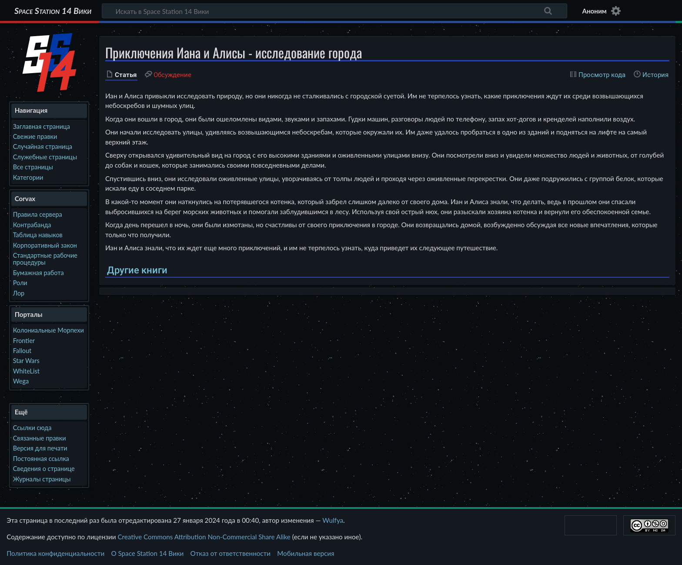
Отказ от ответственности (231, 553)
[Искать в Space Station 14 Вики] (334, 11)
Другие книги (137, 270)
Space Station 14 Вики (52, 10)
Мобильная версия (305, 553)
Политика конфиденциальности (55, 553)
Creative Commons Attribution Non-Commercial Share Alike (203, 537)
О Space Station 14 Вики (147, 553)
